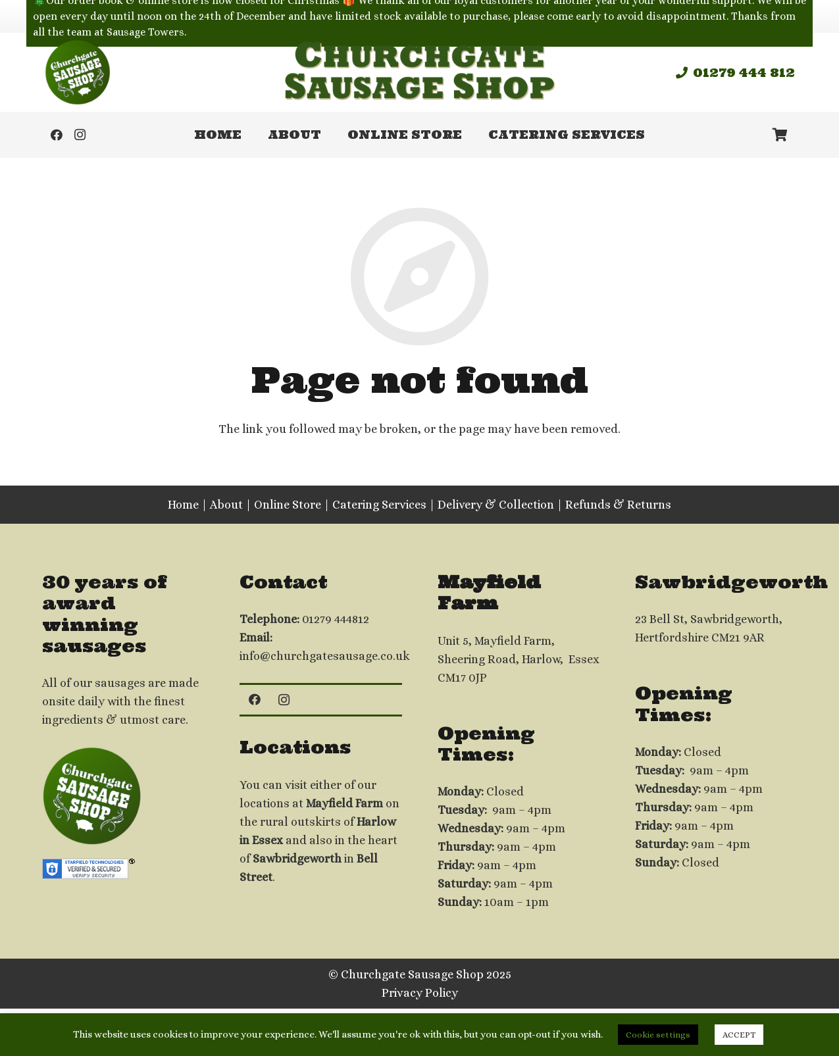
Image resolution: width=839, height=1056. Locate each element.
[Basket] (780, 135)
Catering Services (379, 504)
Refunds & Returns (618, 504)
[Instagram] (80, 135)
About (226, 504)
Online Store (287, 504)
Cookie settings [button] (658, 1035)
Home (183, 504)
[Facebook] (56, 135)
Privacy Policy (420, 992)
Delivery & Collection (496, 504)
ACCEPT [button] (739, 1035)
